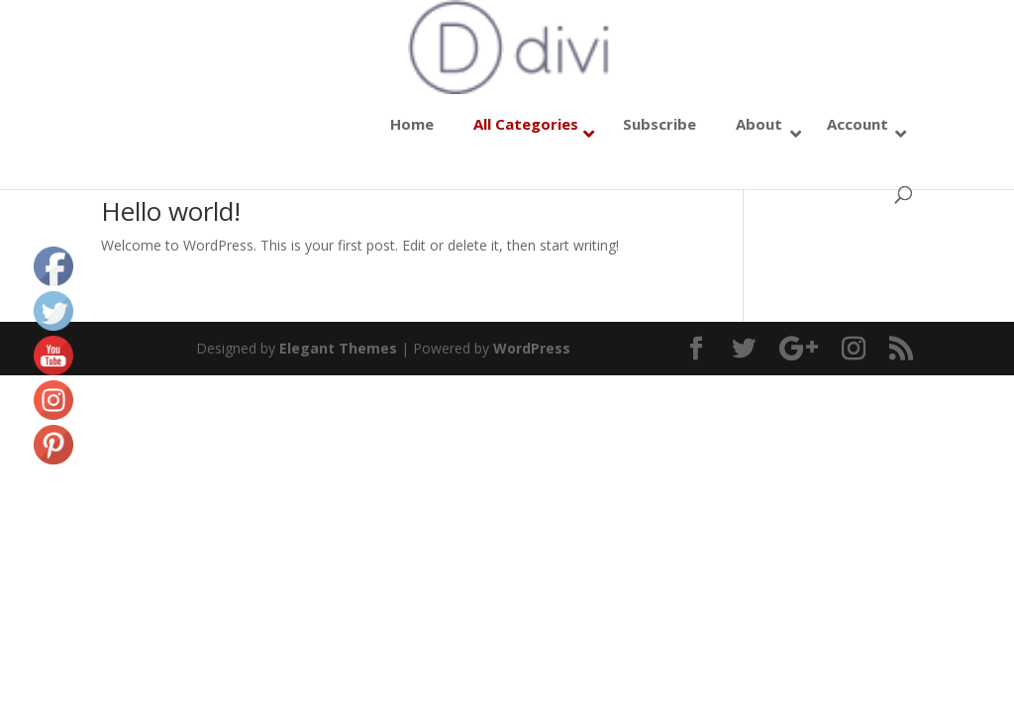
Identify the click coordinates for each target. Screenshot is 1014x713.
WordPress (531, 348)
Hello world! (171, 211)
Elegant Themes (338, 348)
